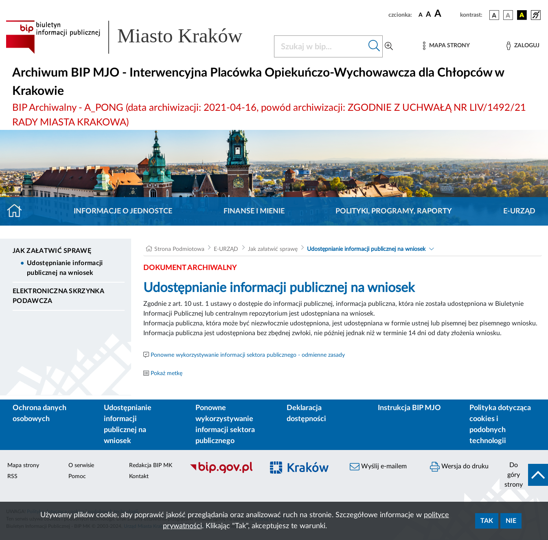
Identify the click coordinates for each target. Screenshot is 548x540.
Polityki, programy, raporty (393, 211)
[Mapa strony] (446, 46)
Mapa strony (23, 465)
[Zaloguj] (522, 46)
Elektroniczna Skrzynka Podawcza (58, 296)
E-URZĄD (519, 211)
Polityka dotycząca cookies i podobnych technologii (500, 424)
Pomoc (77, 476)
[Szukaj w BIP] (320, 46)
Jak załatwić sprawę (52, 251)
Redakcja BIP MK (150, 465)
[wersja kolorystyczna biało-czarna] (508, 15)
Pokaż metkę (166, 373)
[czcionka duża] (446, 14)
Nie (511, 521)
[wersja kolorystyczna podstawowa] (494, 15)
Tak (486, 521)
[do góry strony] (524, 475)
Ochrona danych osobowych (39, 413)
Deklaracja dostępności (306, 413)
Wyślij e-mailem (378, 467)
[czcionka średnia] (428, 14)
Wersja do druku (459, 467)
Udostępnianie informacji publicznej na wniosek (65, 268)
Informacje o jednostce (123, 211)
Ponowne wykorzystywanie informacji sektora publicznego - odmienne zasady (248, 355)
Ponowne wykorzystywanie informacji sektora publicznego (225, 424)
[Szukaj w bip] (374, 46)
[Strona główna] (17, 211)
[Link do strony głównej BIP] (135, 37)
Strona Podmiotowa (179, 249)
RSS (12, 476)
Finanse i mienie (254, 211)
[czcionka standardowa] (420, 15)
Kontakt (139, 476)
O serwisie (81, 465)
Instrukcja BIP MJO (409, 408)
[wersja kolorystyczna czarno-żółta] (522, 15)
